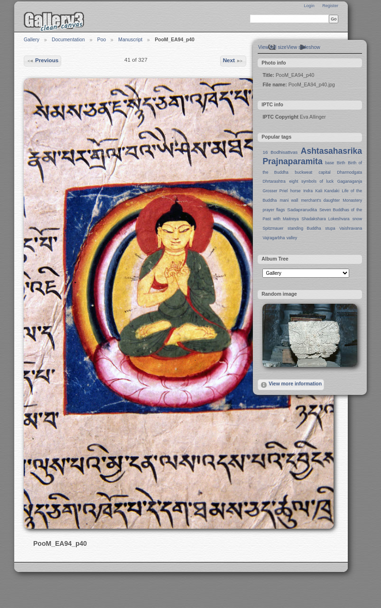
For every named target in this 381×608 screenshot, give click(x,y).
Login (309, 5)
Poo (101, 39)
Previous (43, 61)
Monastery (352, 200)
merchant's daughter (320, 200)
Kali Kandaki (328, 190)
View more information (291, 385)
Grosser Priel (275, 190)
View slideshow (303, 47)
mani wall (289, 200)
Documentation (68, 39)
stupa (330, 228)
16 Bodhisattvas (279, 152)
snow (357, 218)
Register (330, 5)
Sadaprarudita (302, 209)
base (329, 162)
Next (233, 61)
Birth (341, 162)
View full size (272, 47)
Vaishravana (350, 228)
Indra (308, 190)
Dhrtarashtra (273, 181)
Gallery (31, 39)
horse (295, 190)
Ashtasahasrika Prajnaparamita (312, 156)
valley (292, 237)
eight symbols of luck (311, 181)
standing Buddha (304, 228)
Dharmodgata (349, 172)
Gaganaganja (349, 181)
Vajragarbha (273, 237)
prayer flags (273, 209)
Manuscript (130, 39)
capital (325, 172)
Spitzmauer (272, 228)
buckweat (303, 172)
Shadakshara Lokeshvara (325, 218)
